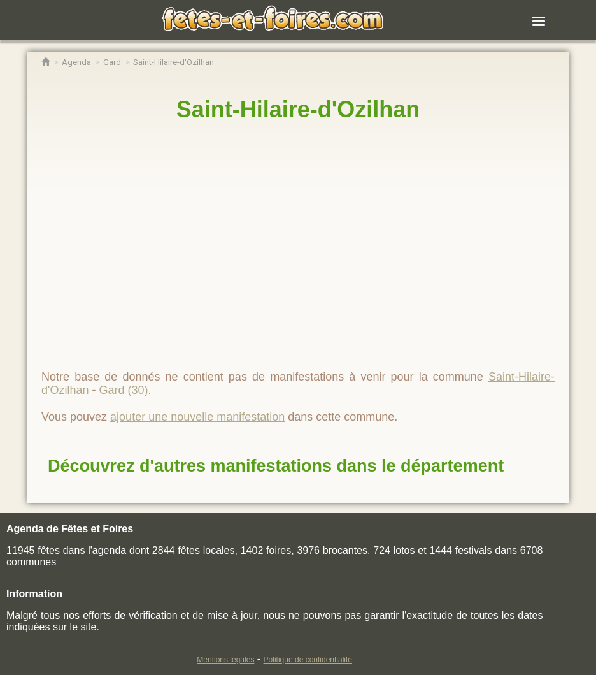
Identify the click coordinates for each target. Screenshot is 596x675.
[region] (298, 240)
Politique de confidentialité (308, 659)
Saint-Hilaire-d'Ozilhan (298, 109)
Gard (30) (123, 390)
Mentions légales (225, 659)
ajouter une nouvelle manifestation (197, 416)
